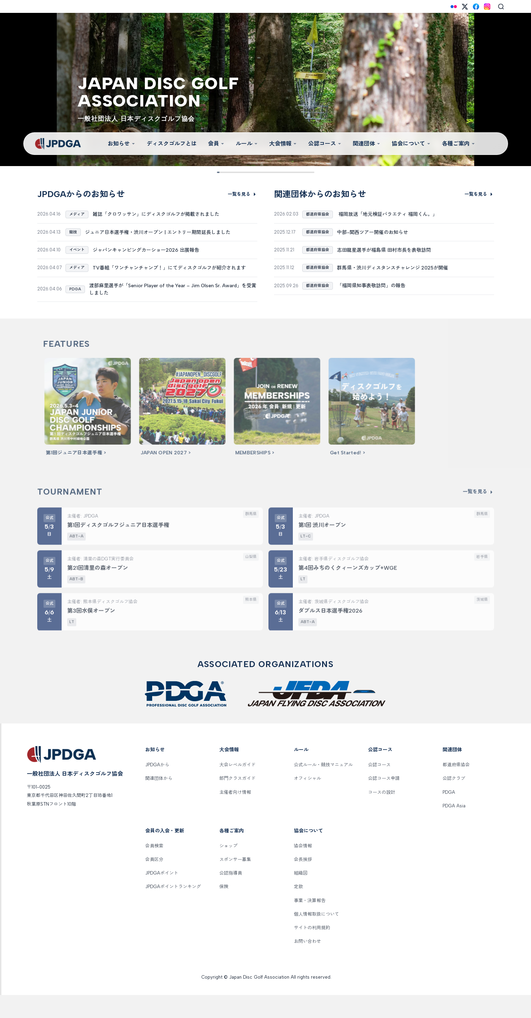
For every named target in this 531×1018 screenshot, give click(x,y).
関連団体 (367, 143)
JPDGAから (157, 787)
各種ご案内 (458, 143)
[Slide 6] (276, 172)
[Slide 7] (287, 172)
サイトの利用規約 (312, 950)
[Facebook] (476, 6)
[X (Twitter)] (465, 6)
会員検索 (154, 868)
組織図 (300, 896)
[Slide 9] (308, 172)
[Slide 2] (233, 172)
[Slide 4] (254, 172)
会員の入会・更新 (164, 854)
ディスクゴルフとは (172, 143)
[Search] (501, 6)
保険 (223, 909)
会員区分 (154, 882)
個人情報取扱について (316, 936)
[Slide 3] (244, 172)
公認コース (325, 143)
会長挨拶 (303, 882)
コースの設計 (381, 814)
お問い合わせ (307, 964)
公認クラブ (454, 801)
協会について (411, 143)
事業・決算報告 (310, 923)
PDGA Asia (454, 828)
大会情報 (283, 143)
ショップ (228, 868)
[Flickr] (454, 6)
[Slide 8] (297, 172)
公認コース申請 (384, 801)
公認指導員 (230, 896)
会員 (216, 143)
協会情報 (303, 868)
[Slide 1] (222, 172)
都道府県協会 (456, 787)
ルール (247, 143)
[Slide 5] (265, 172)
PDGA (449, 814)
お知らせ (121, 143)
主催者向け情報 (235, 814)
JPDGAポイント (161, 896)
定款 (298, 909)
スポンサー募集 (235, 882)
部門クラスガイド (237, 801)
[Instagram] (487, 6)
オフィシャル (307, 801)
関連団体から (158, 801)
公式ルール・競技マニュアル (323, 787)
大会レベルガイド (237, 787)
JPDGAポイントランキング (173, 909)
